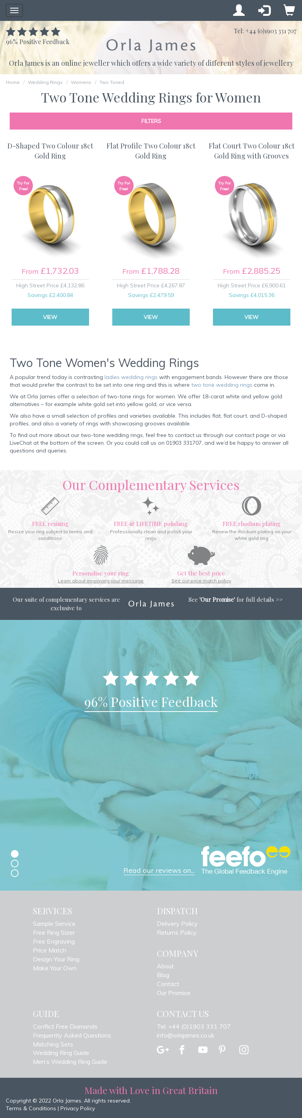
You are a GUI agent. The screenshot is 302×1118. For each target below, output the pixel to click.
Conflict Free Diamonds (65, 1026)
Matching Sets (53, 1044)
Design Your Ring (56, 959)
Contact (168, 984)
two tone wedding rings (221, 384)
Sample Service (54, 923)
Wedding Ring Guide (61, 1053)
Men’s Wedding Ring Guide (70, 1061)
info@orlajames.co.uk (185, 1035)
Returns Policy (177, 932)
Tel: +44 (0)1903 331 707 (194, 1026)
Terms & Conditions (31, 1108)
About (165, 966)
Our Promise (173, 993)
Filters (151, 121)
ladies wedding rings (131, 377)
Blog (163, 975)
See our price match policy (201, 581)
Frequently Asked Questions (72, 1035)
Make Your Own (55, 968)
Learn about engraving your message (101, 581)
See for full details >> (236, 599)
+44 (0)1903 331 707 (270, 31)
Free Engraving (54, 941)
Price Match (49, 950)
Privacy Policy (77, 1108)
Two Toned (112, 82)
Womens (81, 82)
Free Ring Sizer (54, 932)
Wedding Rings (45, 82)
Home (13, 82)
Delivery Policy (177, 923)
